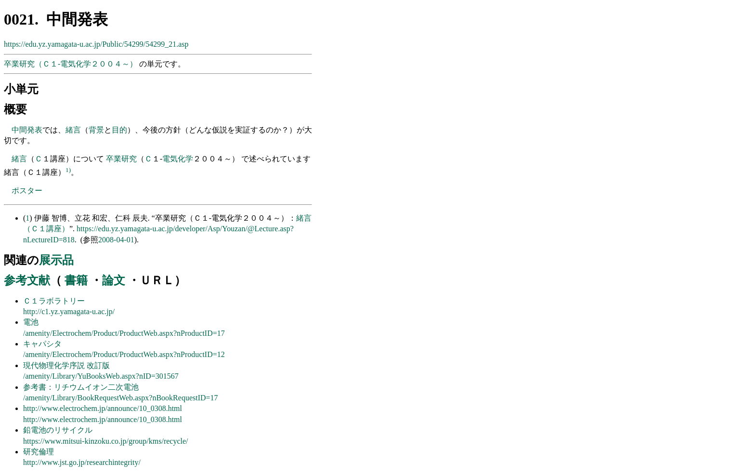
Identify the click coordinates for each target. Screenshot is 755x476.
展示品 (56, 260)
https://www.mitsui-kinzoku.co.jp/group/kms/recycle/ (105, 441)
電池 (31, 322)
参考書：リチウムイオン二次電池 (81, 387)
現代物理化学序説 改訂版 (66, 365)
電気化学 (177, 159)
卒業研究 (121, 159)
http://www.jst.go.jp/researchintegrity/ (82, 462)
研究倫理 (38, 452)
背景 (96, 130)
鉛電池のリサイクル (57, 430)
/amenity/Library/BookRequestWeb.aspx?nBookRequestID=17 (120, 398)
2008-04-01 (116, 240)
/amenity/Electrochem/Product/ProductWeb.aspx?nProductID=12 (124, 354)
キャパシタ (42, 344)
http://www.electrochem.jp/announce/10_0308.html (102, 408)
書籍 (76, 280)
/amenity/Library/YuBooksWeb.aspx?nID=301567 (101, 376)
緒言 (73, 130)
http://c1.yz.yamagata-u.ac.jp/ (69, 311)
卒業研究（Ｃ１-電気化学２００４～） (71, 64)
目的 (119, 130)
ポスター (27, 190)
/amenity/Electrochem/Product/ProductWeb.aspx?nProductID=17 (124, 333)
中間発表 (27, 130)
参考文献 (27, 280)
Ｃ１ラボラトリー (54, 301)
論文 (113, 280)
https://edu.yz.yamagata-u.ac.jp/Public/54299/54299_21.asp (96, 44)
